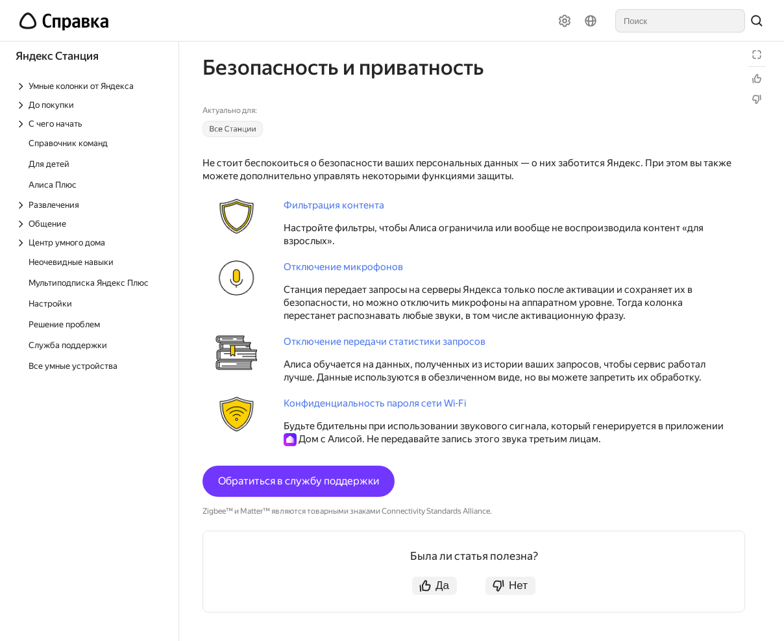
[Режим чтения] (757, 54)
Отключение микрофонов (343, 267)
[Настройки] (564, 20)
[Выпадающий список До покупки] (90, 104)
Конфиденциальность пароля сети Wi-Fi (375, 403)
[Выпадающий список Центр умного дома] (90, 242)
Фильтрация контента (334, 205)
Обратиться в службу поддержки (298, 481)
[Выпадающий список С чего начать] (90, 123)
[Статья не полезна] (757, 99)
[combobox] (680, 21)
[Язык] (590, 20)
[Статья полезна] (757, 78)
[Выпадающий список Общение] (90, 223)
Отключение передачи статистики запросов (384, 341)
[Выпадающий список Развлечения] (90, 204)
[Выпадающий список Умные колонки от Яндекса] (90, 86)
